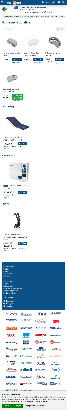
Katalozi (6, 276)
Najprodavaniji (8, 107)
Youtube (8, 306)
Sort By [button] (60, 29)
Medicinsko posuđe (47, 16)
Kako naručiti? (8, 286)
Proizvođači (7, 274)
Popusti (5, 204)
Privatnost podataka (10, 291)
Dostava (6, 284)
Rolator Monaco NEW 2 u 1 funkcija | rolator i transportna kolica (15, 237)
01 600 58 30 (49, 12)
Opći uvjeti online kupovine (13, 288)
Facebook (8, 301)
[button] (54, 2)
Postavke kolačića (9, 293)
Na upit (17, 97)
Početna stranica (9, 16)
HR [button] (48, 2)
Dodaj (17, 60)
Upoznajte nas (8, 267)
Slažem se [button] (7, 406)
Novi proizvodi (8, 155)
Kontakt (6, 269)
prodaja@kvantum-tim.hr (34, 12)
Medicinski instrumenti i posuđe (27, 16)
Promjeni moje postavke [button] (34, 406)
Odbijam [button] (18, 406)
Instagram (8, 304)
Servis (5, 271)
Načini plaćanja (8, 281)
